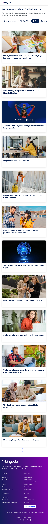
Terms (29, 517)
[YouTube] (24, 520)
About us (4, 479)
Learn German (28, 477)
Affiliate (26, 502)
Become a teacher (30, 506)
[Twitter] (20, 520)
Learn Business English (30, 482)
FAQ (25, 497)
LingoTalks (24, 21)
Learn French (28, 484)
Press (3, 486)
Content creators (29, 499)
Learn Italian (27, 489)
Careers (4, 484)
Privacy (24, 517)
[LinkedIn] (17, 520)
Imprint (19, 517)
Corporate (5, 477)
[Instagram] (30, 520)
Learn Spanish (28, 486)
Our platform (5, 497)
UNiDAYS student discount (9, 502)
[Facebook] (27, 520)
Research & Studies (7, 489)
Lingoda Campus (10, 21)
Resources (5, 499)
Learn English (28, 479)
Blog (35, 21)
